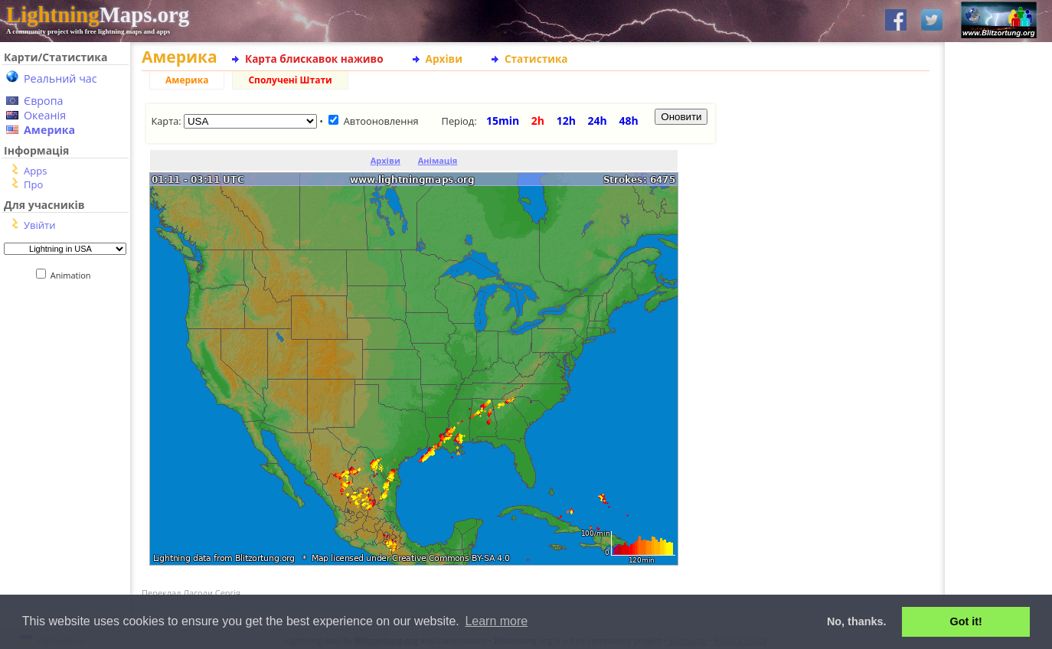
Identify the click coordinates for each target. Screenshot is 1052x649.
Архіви (444, 58)
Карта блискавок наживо (314, 58)
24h (597, 120)
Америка (49, 129)
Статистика (536, 58)
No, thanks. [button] (857, 621)
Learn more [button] (496, 621)
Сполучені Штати (290, 79)
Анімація (438, 160)
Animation (74, 275)
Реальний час (60, 78)
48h (628, 120)
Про (33, 184)
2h (537, 120)
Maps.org (97, 14)
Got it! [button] (966, 621)
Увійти (39, 225)
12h (566, 120)
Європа (44, 100)
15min (502, 120)
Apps (35, 171)
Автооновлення (381, 121)
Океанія (45, 115)
